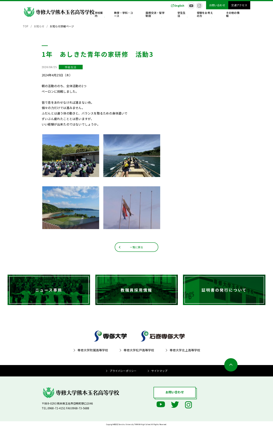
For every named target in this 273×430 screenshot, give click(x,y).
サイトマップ (159, 373)
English (179, 5)
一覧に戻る (136, 249)
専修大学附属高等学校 (93, 353)
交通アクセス (239, 5)
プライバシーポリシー (123, 373)
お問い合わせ (217, 5)
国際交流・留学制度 (172, 15)
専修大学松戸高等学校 (139, 353)
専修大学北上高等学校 (185, 353)
